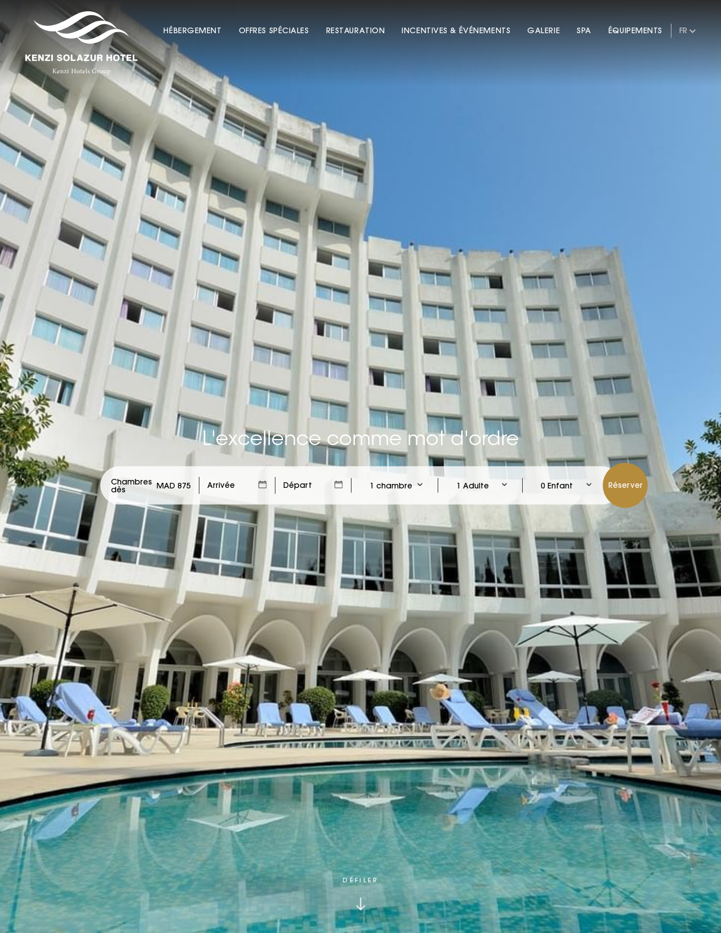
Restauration (355, 30)
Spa (584, 30)
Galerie (543, 30)
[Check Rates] (174, 486)
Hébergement (192, 30)
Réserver (625, 485)
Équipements (635, 30)
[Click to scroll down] (360, 893)
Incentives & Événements (456, 30)
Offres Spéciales (274, 30)
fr (683, 30)
